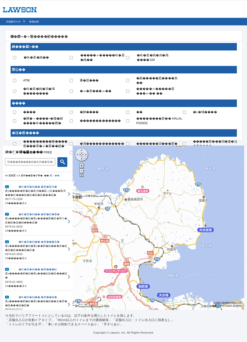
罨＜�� (55, 175)
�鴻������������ (102, 143)
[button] (38, 194)
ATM (26, 80)
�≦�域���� (205, 112)
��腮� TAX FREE (37, 152)
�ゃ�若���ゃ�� (96, 91)
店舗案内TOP (13, 21)
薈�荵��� (89, 80)
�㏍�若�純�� (36, 57)
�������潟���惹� (157, 143)
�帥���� (89, 112)
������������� (100, 120)
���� (29, 112)
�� (139, 112)
